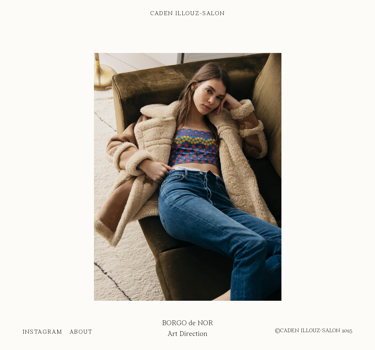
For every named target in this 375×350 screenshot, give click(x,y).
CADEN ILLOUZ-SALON (187, 14)
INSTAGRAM (42, 332)
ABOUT (87, 332)
